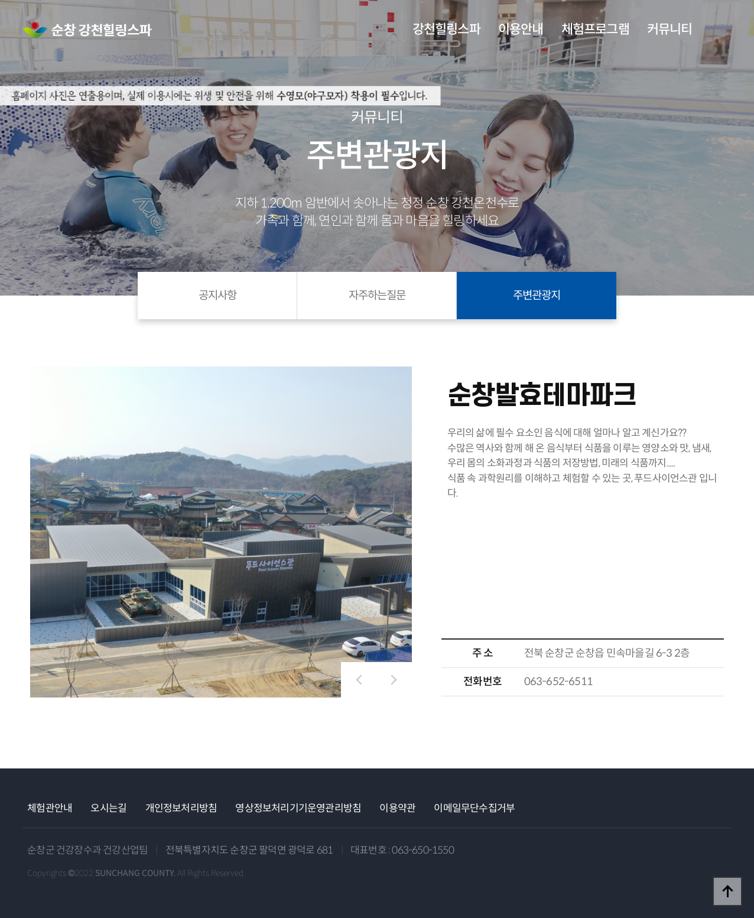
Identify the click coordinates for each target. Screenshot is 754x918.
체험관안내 (49, 808)
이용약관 (397, 808)
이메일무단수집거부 (474, 808)
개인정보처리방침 (181, 808)
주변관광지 (536, 295)
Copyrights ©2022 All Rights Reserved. (136, 873)
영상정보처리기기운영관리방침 (298, 808)
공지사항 (217, 295)
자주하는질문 (377, 295)
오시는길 (108, 808)
